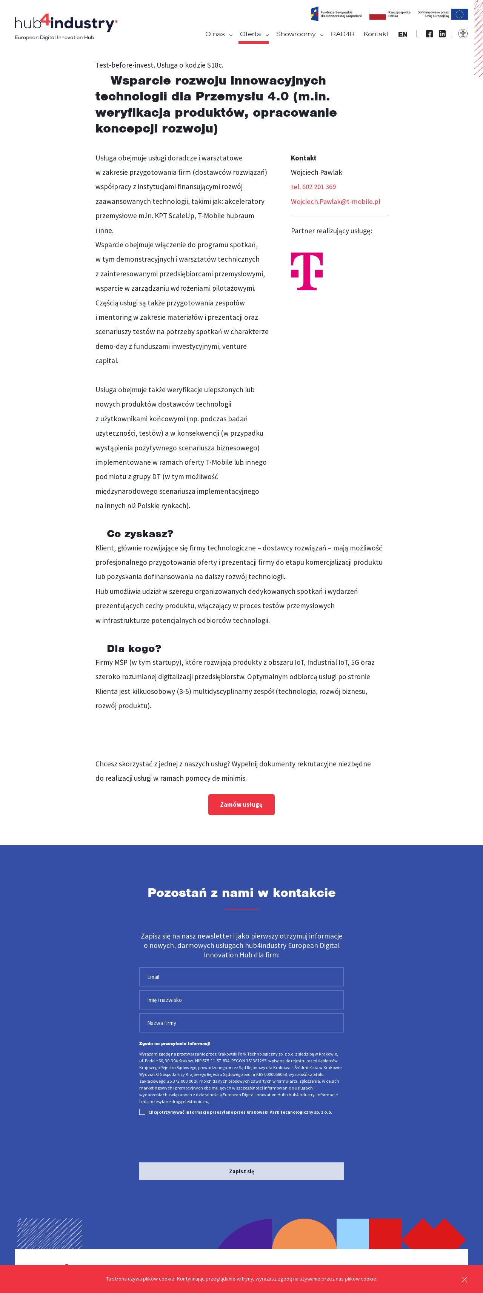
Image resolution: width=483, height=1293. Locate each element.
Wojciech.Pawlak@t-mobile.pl (337, 201)
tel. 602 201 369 (315, 186)
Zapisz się (241, 1169)
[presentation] (196, 1138)
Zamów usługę (241, 805)
